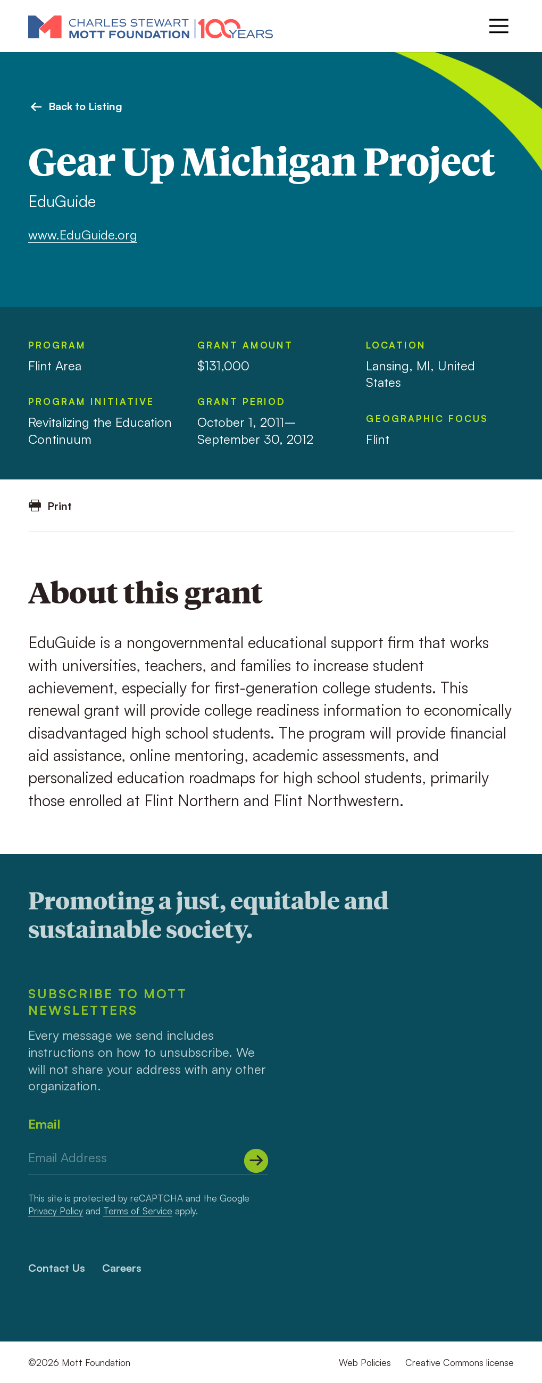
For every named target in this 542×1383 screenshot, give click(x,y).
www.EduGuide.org (82, 235)
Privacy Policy (55, 1210)
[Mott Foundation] (150, 26)
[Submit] (256, 1161)
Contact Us (56, 1267)
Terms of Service (137, 1210)
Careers (121, 1267)
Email (44, 1124)
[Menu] (499, 26)
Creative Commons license (459, 1362)
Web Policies (365, 1362)
